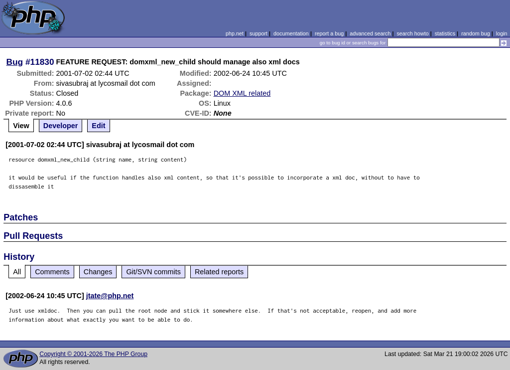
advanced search (370, 33)
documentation (291, 33)
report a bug (329, 33)
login (502, 33)
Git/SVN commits (153, 272)
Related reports (219, 272)
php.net (235, 33)
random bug (475, 33)
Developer (60, 126)
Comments (52, 272)
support (258, 33)
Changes (98, 272)
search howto (412, 33)
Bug (14, 62)
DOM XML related (242, 93)
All (17, 272)
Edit (98, 126)
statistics (445, 33)
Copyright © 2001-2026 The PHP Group (93, 354)
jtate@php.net (110, 296)
